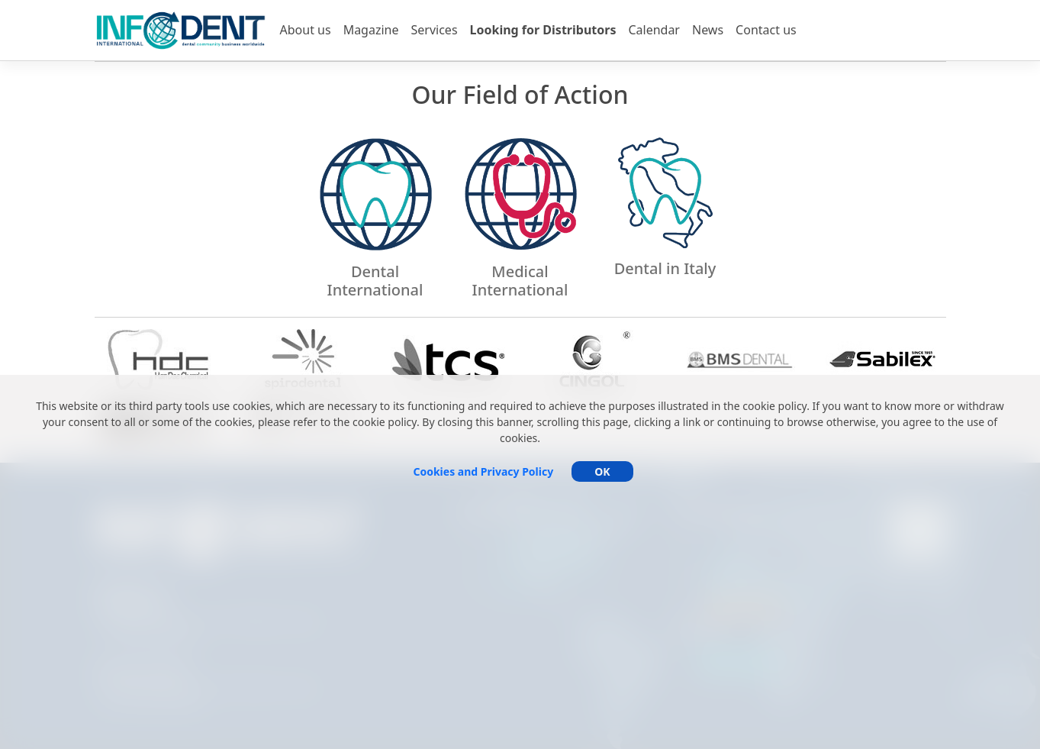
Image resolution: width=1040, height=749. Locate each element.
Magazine (371, 29)
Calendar (654, 29)
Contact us (766, 29)
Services (434, 29)
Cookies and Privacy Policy (483, 471)
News (707, 29)
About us (305, 29)
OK (602, 471)
